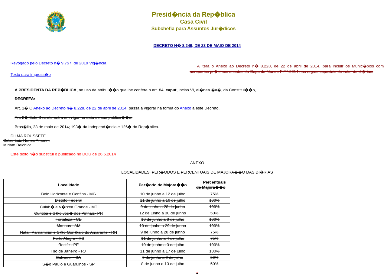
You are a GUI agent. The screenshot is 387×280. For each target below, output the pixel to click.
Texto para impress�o (31, 74)
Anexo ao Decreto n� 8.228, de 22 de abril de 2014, (80, 108)
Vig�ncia (97, 63)
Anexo (186, 108)
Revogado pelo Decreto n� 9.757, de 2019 (50, 63)
